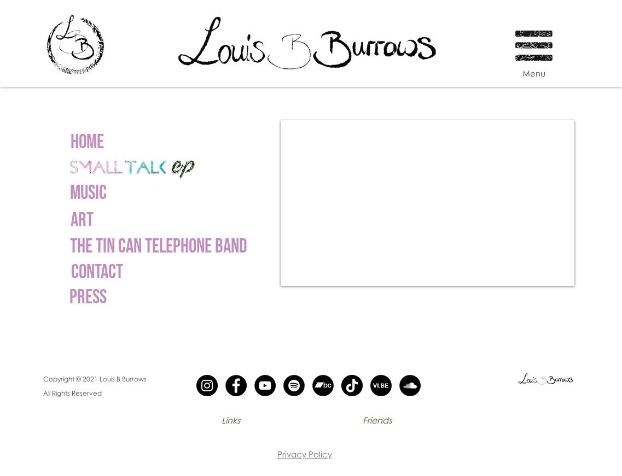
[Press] (88, 298)
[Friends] (377, 420)
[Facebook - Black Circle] (236, 385)
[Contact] (97, 272)
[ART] (82, 220)
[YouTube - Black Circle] (265, 385)
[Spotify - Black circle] (294, 385)
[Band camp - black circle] (323, 385)
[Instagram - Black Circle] (207, 385)
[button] (535, 39)
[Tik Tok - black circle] (352, 385)
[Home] (87, 142)
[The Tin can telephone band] (158, 247)
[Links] (231, 420)
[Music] (88, 193)
